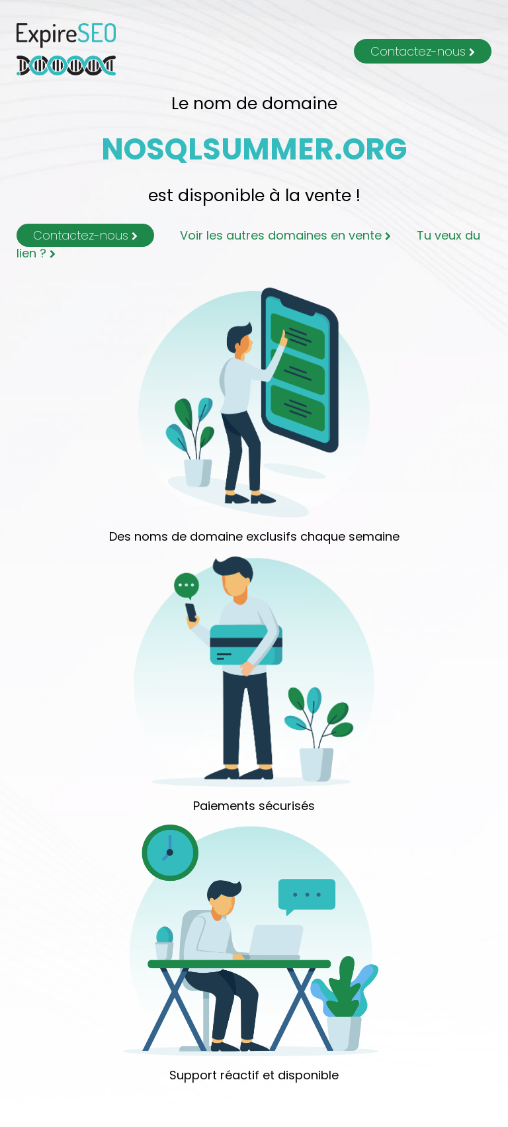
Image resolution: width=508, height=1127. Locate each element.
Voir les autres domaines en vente (285, 235)
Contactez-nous (422, 51)
